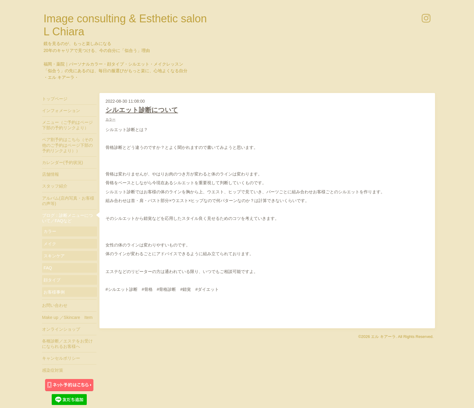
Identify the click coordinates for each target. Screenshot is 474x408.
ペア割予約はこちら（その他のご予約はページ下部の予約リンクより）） (67, 145)
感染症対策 (52, 370)
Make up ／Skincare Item (67, 317)
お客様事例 (54, 292)
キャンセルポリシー (61, 358)
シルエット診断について (142, 109)
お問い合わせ (54, 305)
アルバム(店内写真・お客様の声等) (68, 201)
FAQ (48, 267)
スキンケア (54, 255)
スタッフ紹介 (54, 186)
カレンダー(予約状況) (62, 162)
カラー (110, 119)
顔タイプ (52, 280)
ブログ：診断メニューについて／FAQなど (67, 218)
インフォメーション (61, 110)
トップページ (54, 98)
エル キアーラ (383, 336)
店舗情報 (50, 174)
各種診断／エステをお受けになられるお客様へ (67, 344)
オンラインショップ (61, 329)
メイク (50, 243)
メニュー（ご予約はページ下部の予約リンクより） (67, 125)
